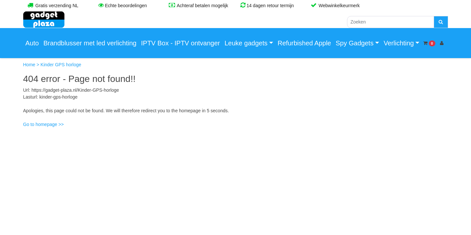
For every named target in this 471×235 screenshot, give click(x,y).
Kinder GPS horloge (61, 64)
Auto (32, 43)
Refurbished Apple (304, 43)
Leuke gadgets (245, 43)
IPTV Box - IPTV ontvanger (180, 43)
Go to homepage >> (43, 124)
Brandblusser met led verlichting (90, 43)
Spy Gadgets (355, 43)
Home (30, 64)
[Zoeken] (390, 22)
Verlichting (399, 43)
